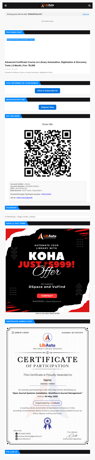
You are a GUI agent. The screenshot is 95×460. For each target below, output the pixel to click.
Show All (86, 14)
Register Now (47, 107)
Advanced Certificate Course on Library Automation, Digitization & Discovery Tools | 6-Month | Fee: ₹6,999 (45, 64)
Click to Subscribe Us (47, 91)
